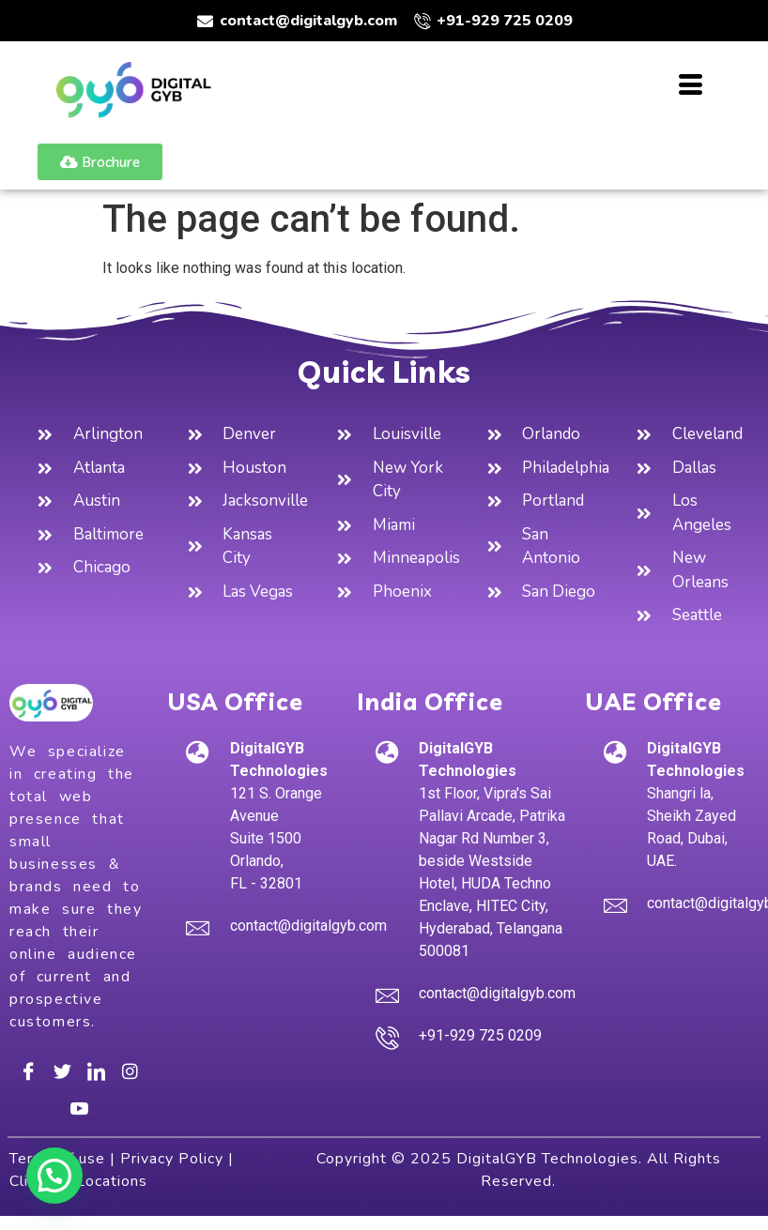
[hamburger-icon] (690, 87)
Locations (111, 1181)
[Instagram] (129, 1070)
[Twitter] (62, 1070)
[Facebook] (28, 1070)
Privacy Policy (171, 1158)
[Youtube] (79, 1108)
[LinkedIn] (96, 1070)
